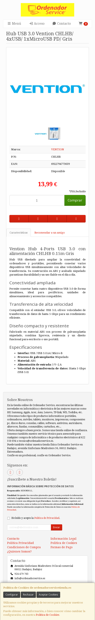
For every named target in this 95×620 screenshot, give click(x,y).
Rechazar (28, 594)
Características (19, 232)
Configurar (12, 594)
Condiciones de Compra (24, 547)
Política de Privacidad (46, 518)
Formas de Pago (62, 547)
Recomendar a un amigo (49, 232)
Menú (14, 23)
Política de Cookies (47, 614)
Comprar (75, 200)
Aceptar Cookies (48, 594)
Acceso (36, 23)
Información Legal (63, 538)
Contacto (61, 23)
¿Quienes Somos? (19, 551)
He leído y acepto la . (35, 518)
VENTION (57, 149)
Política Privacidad (20, 543)
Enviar (56, 527)
